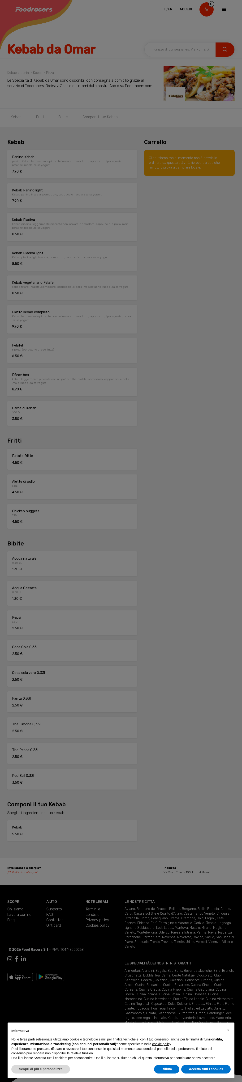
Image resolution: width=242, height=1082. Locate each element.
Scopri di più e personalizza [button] (40, 1069)
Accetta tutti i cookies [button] (206, 1069)
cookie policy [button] (161, 1044)
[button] (228, 1030)
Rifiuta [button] (167, 1069)
